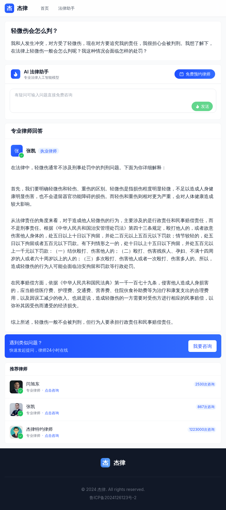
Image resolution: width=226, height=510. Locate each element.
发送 (202, 106)
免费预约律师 (194, 73)
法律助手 (66, 8)
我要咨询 (202, 346)
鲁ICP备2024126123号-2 (113, 497)
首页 (45, 8)
